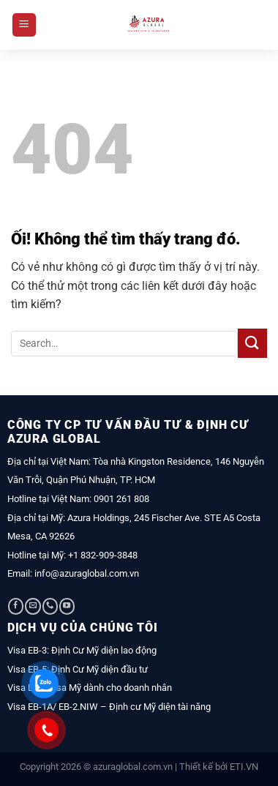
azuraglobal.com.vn (133, 766)
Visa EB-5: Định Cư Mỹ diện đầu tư (77, 669)
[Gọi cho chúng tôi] (50, 606)
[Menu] (24, 25)
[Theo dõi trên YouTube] (67, 606)
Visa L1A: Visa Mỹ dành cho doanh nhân (89, 687)
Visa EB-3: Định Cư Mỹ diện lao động (82, 650)
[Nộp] (252, 343)
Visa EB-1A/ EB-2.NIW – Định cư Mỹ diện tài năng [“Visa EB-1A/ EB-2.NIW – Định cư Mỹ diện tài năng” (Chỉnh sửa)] (109, 706)
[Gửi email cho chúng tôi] (32, 606)
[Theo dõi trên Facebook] (15, 606)
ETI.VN (244, 766)
